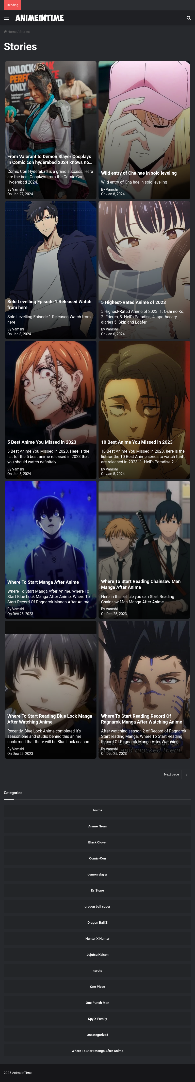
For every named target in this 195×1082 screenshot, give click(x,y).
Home (10, 32)
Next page (175, 774)
